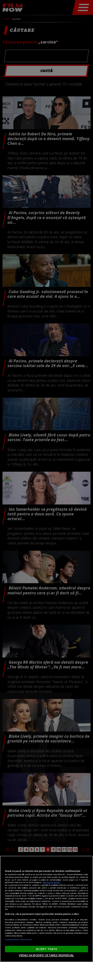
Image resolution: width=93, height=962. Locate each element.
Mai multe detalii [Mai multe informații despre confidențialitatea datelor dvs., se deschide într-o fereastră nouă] (52, 882)
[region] (46, 909)
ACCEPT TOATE (46, 949)
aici (43, 898)
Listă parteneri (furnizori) (18, 939)
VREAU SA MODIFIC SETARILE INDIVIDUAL (46, 955)
